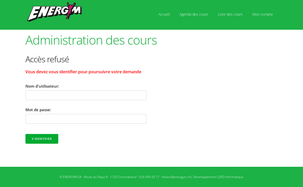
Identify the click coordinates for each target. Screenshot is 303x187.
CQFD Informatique (230, 177)
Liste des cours (230, 14)
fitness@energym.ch (176, 177)
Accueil (164, 14)
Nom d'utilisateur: (42, 86)
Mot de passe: (38, 109)
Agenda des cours (193, 14)
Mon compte (262, 14)
